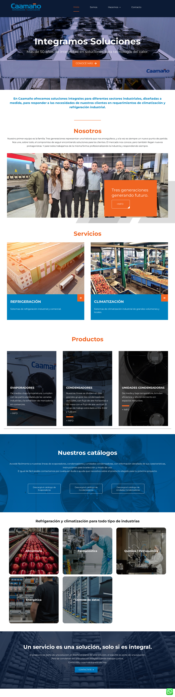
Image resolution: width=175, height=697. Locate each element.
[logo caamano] (26, 4)
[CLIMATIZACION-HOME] (129, 243)
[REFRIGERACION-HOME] (45, 243)
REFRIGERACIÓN (25, 302)
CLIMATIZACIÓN (109, 302)
